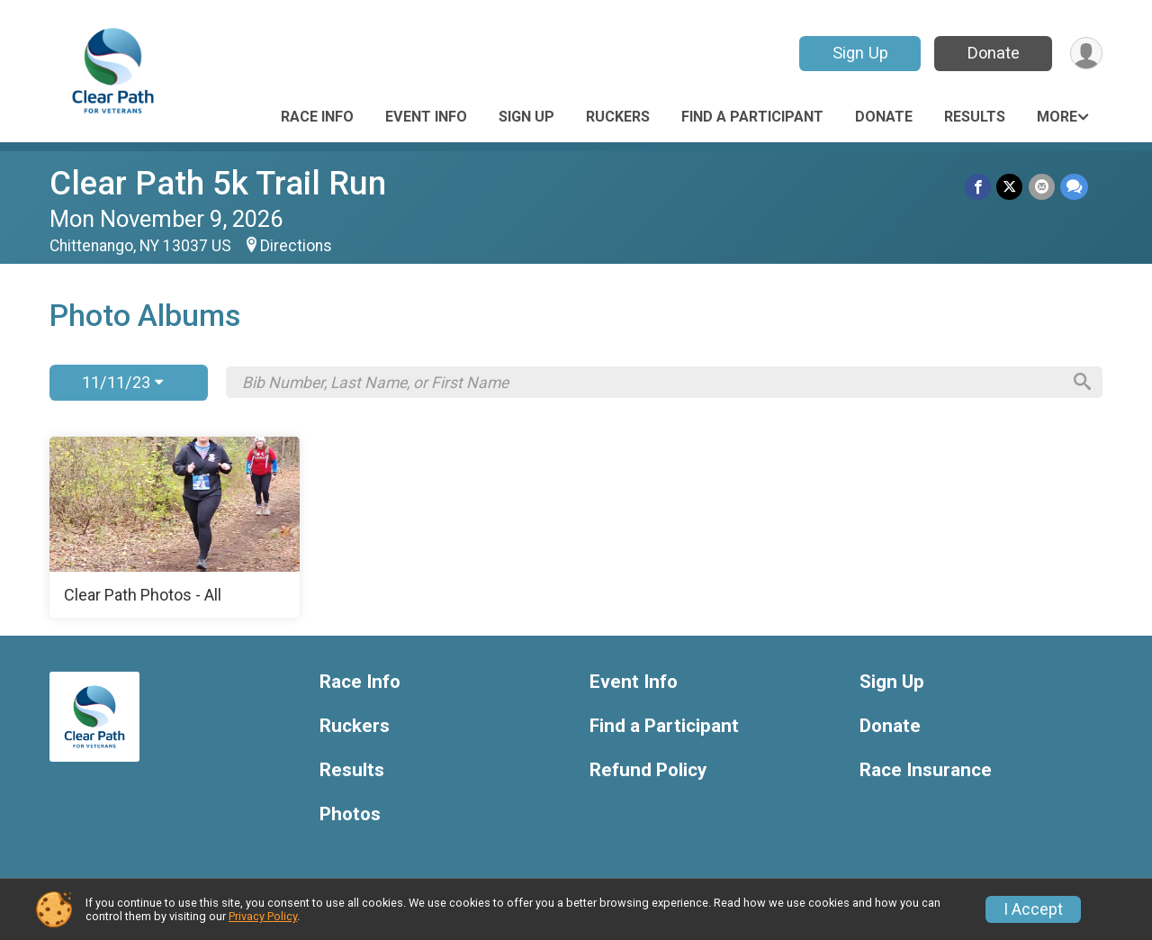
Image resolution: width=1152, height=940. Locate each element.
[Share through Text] (1074, 187)
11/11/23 (122, 382)
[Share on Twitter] (1010, 187)
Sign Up (859, 52)
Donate (993, 52)
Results (974, 116)
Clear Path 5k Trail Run (218, 183)
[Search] (1081, 382)
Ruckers (618, 116)
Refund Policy (648, 770)
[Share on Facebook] (979, 187)
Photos (350, 814)
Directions (296, 246)
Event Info (426, 116)
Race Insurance (926, 770)
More (1057, 116)
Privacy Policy (263, 916)
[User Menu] (1085, 53)
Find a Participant (752, 116)
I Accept (1033, 909)
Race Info (317, 116)
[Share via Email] (1042, 187)
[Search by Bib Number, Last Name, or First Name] (650, 383)
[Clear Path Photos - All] (175, 528)
